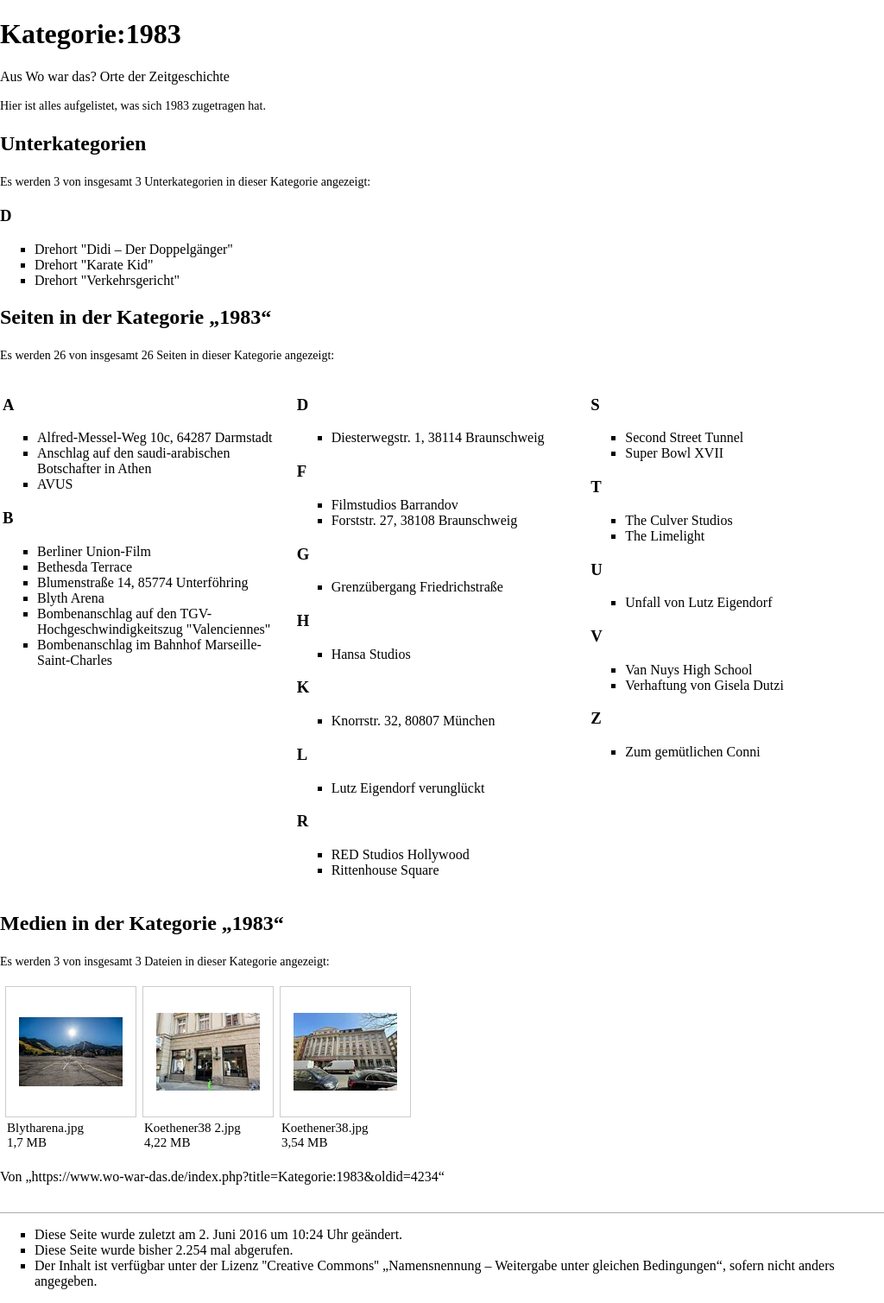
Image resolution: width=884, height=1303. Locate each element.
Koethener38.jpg (325, 1128)
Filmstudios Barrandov (395, 504)
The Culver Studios (678, 520)
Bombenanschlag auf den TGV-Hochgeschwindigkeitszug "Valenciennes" (153, 621)
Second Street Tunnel (684, 437)
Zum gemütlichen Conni (692, 751)
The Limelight (664, 535)
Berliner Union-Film (94, 551)
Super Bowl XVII (674, 453)
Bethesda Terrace (84, 567)
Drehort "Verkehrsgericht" (107, 280)
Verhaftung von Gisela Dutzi (704, 685)
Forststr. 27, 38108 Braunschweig (425, 520)
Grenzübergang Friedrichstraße (417, 586)
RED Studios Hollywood (401, 854)
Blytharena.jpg (45, 1128)
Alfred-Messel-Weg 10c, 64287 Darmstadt (154, 437)
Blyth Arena (70, 598)
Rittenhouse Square (385, 870)
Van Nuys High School (688, 669)
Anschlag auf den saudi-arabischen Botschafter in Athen (133, 461)
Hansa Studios (371, 654)
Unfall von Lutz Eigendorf (698, 602)
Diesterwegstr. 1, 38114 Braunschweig (438, 437)
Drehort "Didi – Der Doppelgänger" (134, 249)
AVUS (55, 484)
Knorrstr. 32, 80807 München (414, 720)
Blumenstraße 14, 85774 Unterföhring (142, 582)
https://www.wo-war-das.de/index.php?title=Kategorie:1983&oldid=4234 (235, 1176)
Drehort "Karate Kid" (94, 264)
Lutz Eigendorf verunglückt (408, 788)
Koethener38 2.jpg (192, 1128)
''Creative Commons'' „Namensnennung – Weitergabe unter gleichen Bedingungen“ (492, 1265)
